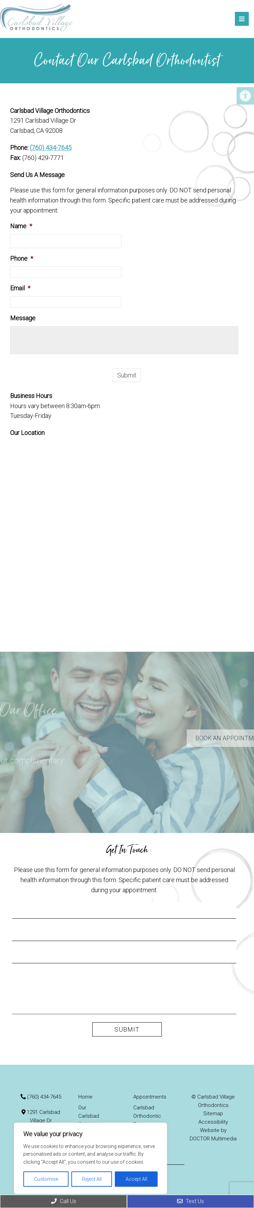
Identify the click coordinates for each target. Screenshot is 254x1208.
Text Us (190, 1201)
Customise (46, 1179)
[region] (90, 1158)
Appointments (149, 1097)
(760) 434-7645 (51, 147)
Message (22, 318)
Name (21, 226)
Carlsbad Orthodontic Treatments (147, 1115)
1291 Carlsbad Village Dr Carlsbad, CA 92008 (41, 1120)
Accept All (136, 1179)
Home (85, 1097)
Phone (21, 258)
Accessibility (213, 1122)
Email (20, 288)
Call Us (63, 1201)
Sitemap (213, 1113)
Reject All (92, 1179)
